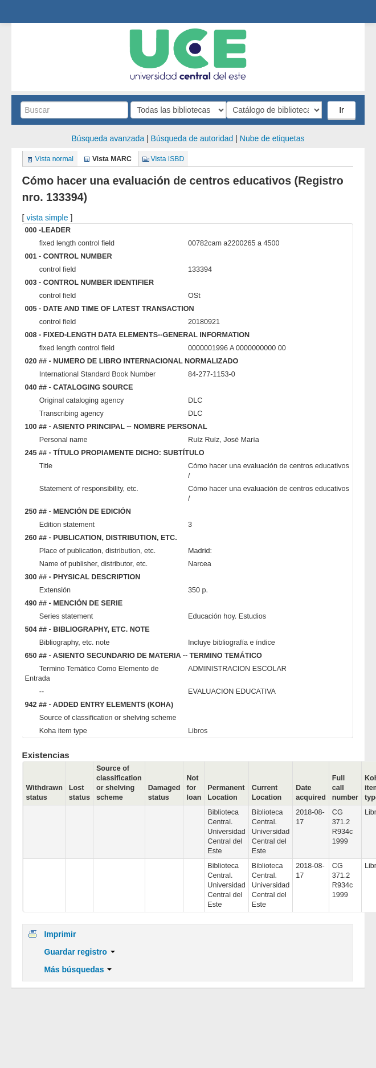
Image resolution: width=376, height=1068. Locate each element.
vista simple (47, 217)
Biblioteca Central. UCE (23, 12)
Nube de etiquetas (272, 138)
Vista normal (54, 159)
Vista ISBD (168, 159)
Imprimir (60, 934)
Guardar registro (79, 951)
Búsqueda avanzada (108, 138)
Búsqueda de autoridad (192, 138)
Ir (341, 109)
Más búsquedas (78, 969)
